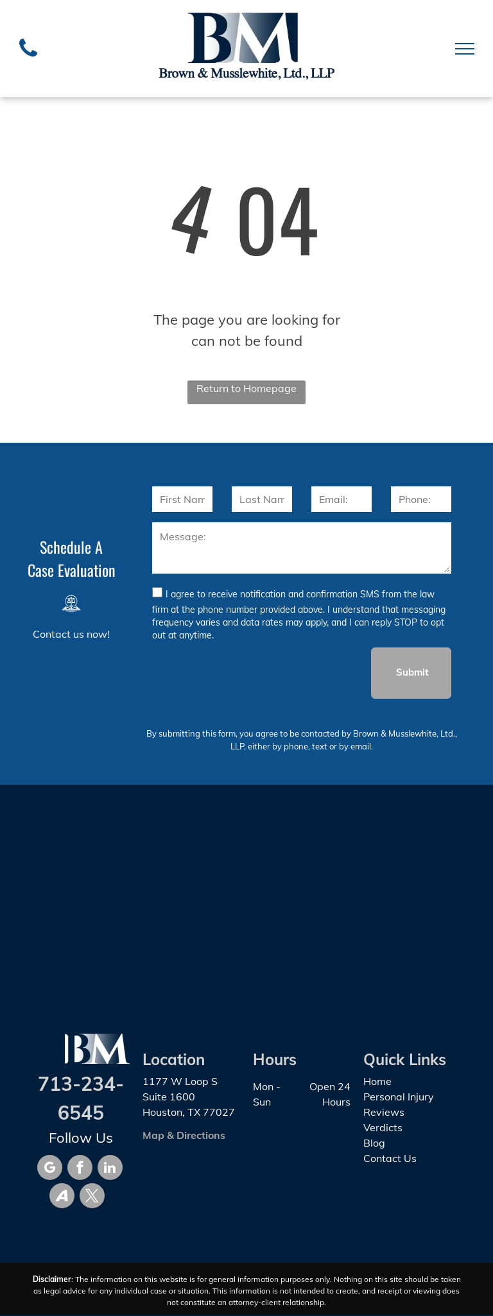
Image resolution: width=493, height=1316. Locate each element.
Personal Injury (398, 1096)
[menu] (464, 48)
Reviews (383, 1112)
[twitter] (92, 1197)
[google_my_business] (49, 1169)
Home (377, 1081)
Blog (374, 1142)
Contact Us (390, 1158)
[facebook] (79, 1169)
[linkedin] (110, 1169)
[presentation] (249, 672)
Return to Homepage (246, 388)
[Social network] (61, 1197)
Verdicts (382, 1127)
